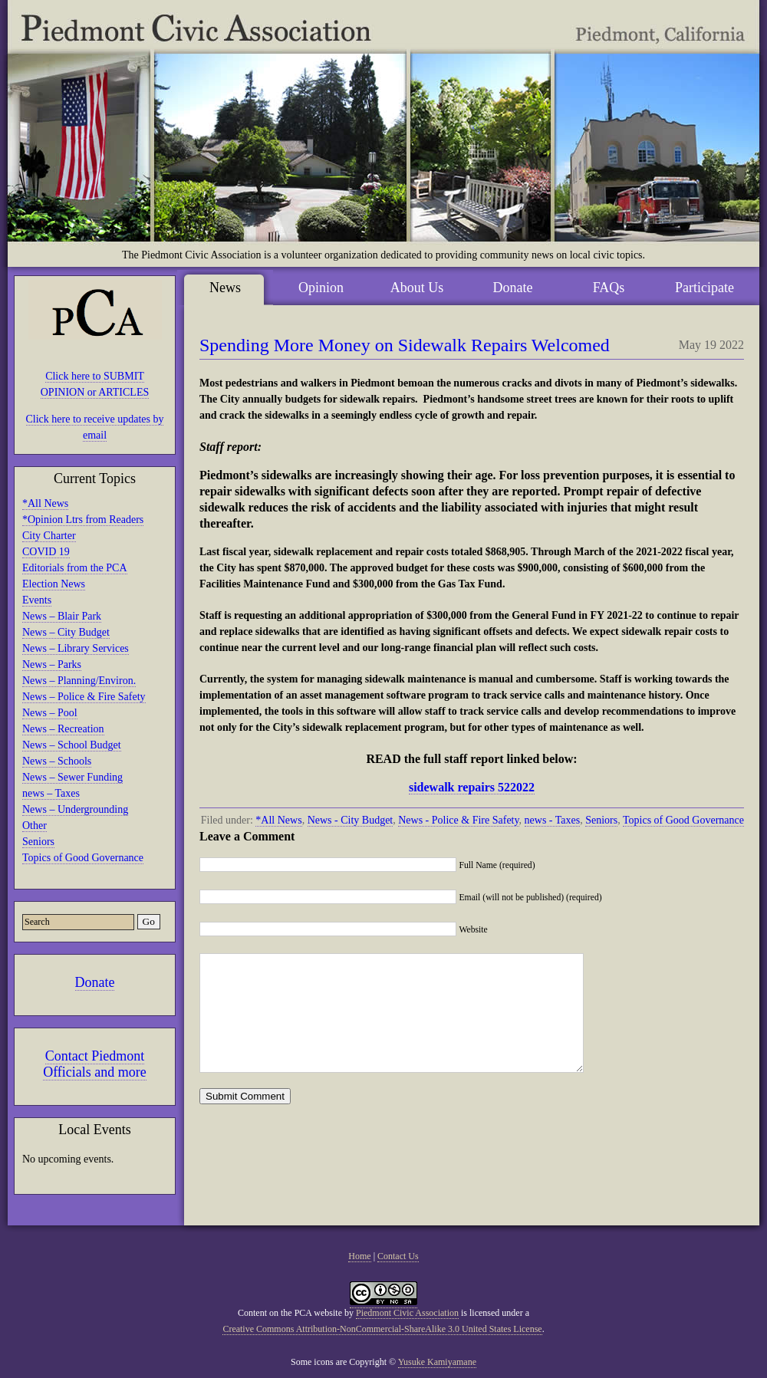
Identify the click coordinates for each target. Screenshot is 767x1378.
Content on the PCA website (290, 1312)
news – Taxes (51, 793)
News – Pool (49, 713)
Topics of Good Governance (82, 857)
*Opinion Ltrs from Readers (82, 519)
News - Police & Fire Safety (458, 820)
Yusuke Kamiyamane (437, 1362)
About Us (417, 287)
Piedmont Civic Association (407, 1312)
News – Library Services (75, 648)
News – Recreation (63, 729)
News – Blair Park (61, 616)
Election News (53, 584)
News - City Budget (350, 820)
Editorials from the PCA (74, 568)
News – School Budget (71, 745)
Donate (95, 982)
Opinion (321, 287)
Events (36, 600)
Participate (704, 287)
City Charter (49, 535)
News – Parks (51, 664)
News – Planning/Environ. (79, 680)
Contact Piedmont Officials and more (94, 1064)
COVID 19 (46, 551)
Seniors (38, 841)
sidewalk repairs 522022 (472, 787)
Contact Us (398, 1256)
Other (34, 825)
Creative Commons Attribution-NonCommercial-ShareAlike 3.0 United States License (382, 1329)
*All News (45, 503)
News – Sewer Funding (72, 777)
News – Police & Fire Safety (84, 696)
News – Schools (56, 761)
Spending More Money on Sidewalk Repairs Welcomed (404, 345)
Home (359, 1256)
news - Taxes (553, 820)
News (225, 287)
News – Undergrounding (75, 809)
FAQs (609, 287)
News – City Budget (66, 632)
